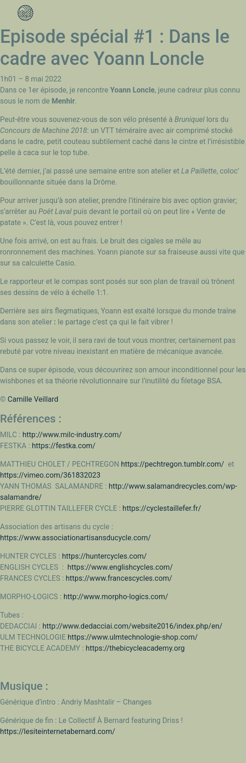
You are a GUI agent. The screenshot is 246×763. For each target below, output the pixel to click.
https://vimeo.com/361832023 (50, 475)
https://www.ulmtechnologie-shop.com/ (133, 637)
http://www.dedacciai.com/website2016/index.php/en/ (132, 626)
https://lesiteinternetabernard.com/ (57, 731)
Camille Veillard (33, 399)
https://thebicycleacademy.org (135, 648)
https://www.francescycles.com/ (119, 578)
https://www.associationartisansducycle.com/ (75, 537)
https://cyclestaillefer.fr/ (161, 508)
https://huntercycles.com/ (104, 556)
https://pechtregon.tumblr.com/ (174, 464)
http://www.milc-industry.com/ (72, 434)
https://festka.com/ (63, 445)
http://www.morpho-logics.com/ (115, 596)
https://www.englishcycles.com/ (120, 567)
